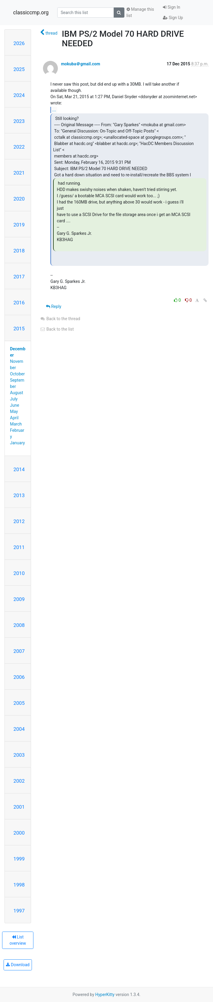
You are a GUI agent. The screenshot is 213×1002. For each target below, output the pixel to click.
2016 (19, 303)
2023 (19, 121)
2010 (19, 573)
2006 (19, 677)
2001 (19, 807)
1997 (19, 911)
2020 (19, 199)
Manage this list (140, 12)
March (16, 424)
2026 (19, 43)
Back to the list (57, 329)
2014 (19, 469)
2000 (19, 833)
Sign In (171, 7)
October (17, 373)
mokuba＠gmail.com (80, 63)
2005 (19, 703)
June (14, 405)
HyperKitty (105, 994)
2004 (19, 729)
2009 (19, 599)
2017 (19, 277)
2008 (19, 625)
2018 (19, 251)
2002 (19, 781)
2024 (19, 95)
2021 (19, 173)
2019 (19, 225)
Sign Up (173, 17)
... (54, 109)
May (14, 411)
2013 (19, 495)
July (14, 399)
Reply (53, 306)
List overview (18, 940)
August (16, 392)
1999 (19, 859)
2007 (19, 651)
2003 (19, 755)
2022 (19, 147)
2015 (19, 329)
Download (18, 964)
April (14, 417)
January (17, 442)
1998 (19, 885)
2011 (19, 547)
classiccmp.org (31, 13)
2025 (19, 69)
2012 (19, 521)
